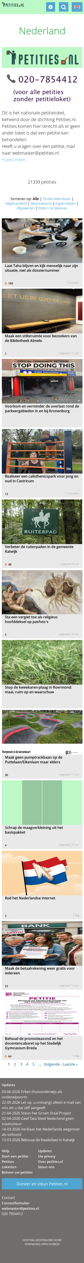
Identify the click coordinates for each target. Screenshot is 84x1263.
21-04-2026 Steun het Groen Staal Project (36, 1113)
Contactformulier (16, 1203)
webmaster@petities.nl (20, 1208)
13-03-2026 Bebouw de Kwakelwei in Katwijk (38, 1139)
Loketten (9, 1167)
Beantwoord (41, 203)
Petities (8, 1161)
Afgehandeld (16, 203)
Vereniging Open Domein (42, 1244)
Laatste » (70, 1064)
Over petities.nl (50, 1161)
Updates (45, 1151)
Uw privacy (47, 1156)
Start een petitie (15, 1156)
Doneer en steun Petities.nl (42, 1183)
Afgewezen (25, 208)
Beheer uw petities (17, 1172)
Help (5, 1151)
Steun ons (46, 1167)
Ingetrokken (65, 203)
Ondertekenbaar (57, 198)
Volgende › (53, 1064)
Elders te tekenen (53, 208)
